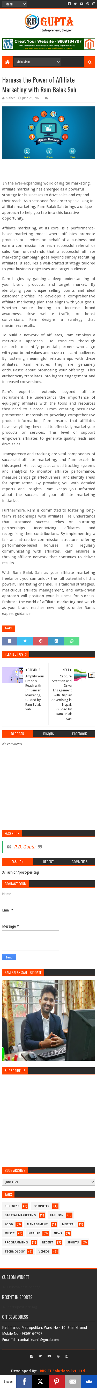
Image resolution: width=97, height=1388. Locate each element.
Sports (73, 1242)
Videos (44, 1251)
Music (9, 1233)
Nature (34, 1233)
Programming (16, 1242)
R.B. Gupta (24, 846)
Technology (15, 1251)
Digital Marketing (20, 1215)
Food (9, 1224)
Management (37, 1224)
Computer (41, 1206)
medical (68, 1224)
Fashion (57, 1215)
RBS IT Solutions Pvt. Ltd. (63, 1371)
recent (47, 1242)
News (58, 1233)
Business (12, 1206)
